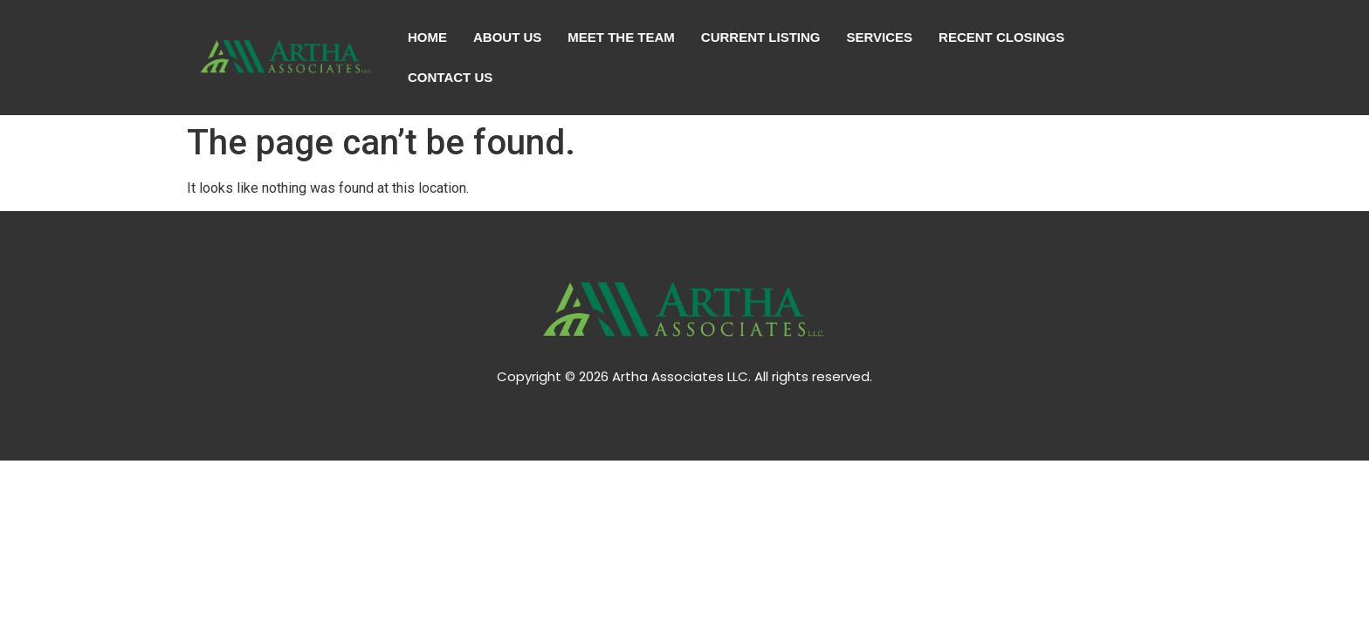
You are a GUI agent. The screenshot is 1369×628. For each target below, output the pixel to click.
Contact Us (450, 77)
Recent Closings (1001, 37)
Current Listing (761, 37)
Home (427, 37)
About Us (507, 37)
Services (880, 37)
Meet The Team (621, 37)
